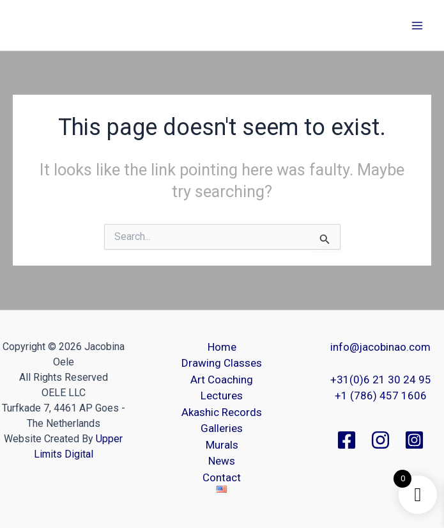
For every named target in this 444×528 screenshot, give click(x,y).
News (221, 460)
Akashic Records (221, 412)
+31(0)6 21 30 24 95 (380, 379)
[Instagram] (380, 440)
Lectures (222, 395)
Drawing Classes (221, 362)
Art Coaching (221, 379)
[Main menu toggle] (417, 26)
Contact (222, 477)
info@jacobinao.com (380, 346)
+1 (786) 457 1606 (381, 395)
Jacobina (47, 25)
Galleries (222, 428)
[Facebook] (346, 440)
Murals (222, 444)
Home (222, 346)
